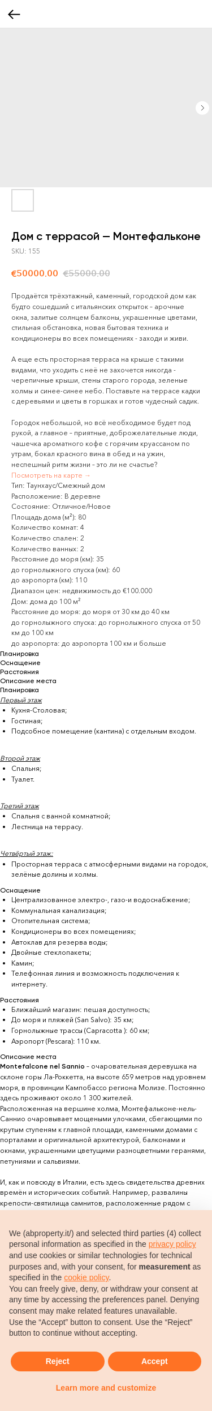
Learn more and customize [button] (106, 1387)
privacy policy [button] (172, 1244)
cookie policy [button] (86, 1277)
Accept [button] (154, 1361)
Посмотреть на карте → (51, 475)
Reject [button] (58, 1361)
